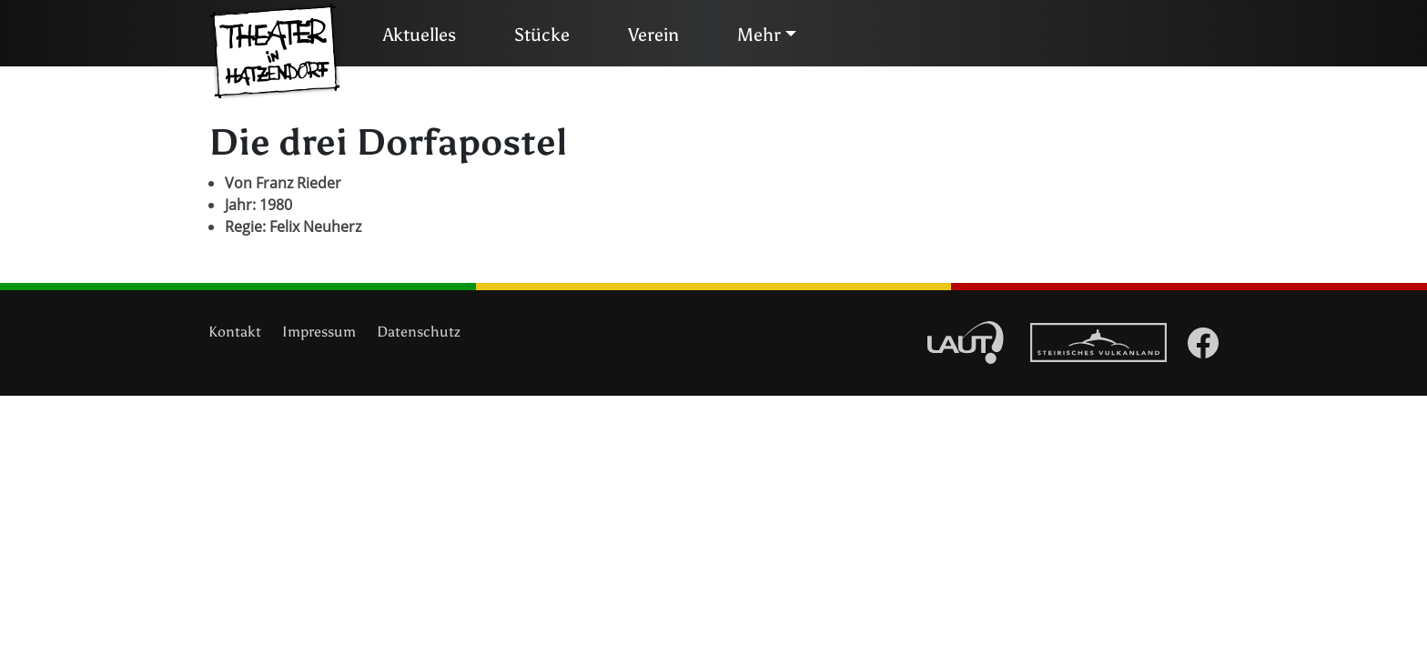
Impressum (319, 331)
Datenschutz (418, 331)
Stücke (542, 34)
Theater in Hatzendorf (274, 52)
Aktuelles (419, 34)
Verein (653, 34)
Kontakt (234, 331)
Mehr (759, 34)
